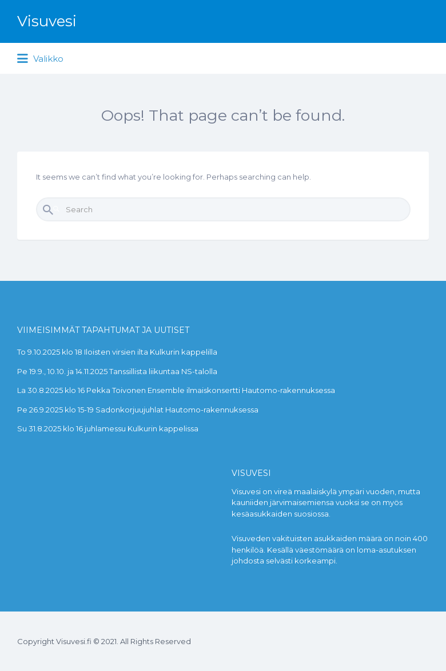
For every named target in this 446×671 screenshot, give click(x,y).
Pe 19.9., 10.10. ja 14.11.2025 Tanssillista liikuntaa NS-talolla (117, 371)
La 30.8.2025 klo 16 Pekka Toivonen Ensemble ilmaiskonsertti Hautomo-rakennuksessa (176, 390)
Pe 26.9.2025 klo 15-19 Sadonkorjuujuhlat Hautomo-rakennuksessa (137, 409)
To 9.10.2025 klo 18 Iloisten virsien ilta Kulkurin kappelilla (117, 351)
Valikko (40, 59)
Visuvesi (47, 21)
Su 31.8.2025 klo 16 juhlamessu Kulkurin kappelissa (107, 428)
